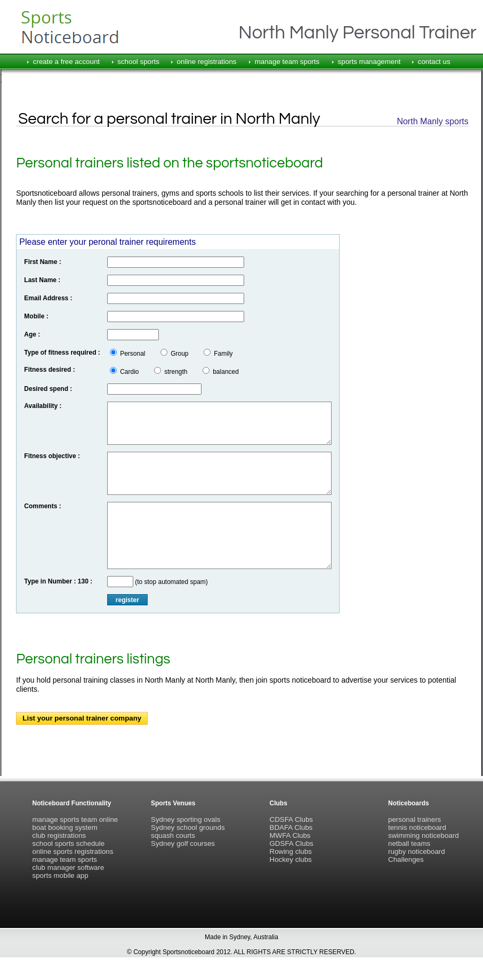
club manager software (68, 867)
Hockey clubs (291, 859)
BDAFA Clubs (291, 827)
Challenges (406, 859)
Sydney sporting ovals (185, 819)
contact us (434, 62)
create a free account (66, 62)
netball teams (409, 843)
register (127, 600)
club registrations (59, 835)
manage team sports (287, 62)
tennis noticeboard (417, 827)
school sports (138, 62)
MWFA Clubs (290, 835)
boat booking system (65, 827)
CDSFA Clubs (291, 819)
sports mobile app (60, 875)
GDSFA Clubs (291, 843)
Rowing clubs (291, 851)
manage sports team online (75, 819)
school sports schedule (69, 843)
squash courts (173, 835)
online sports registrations (73, 851)
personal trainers (414, 819)
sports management (369, 62)
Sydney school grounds (188, 827)
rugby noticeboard (416, 851)
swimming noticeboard (423, 835)
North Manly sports (432, 121)
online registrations (207, 62)
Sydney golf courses (183, 843)
